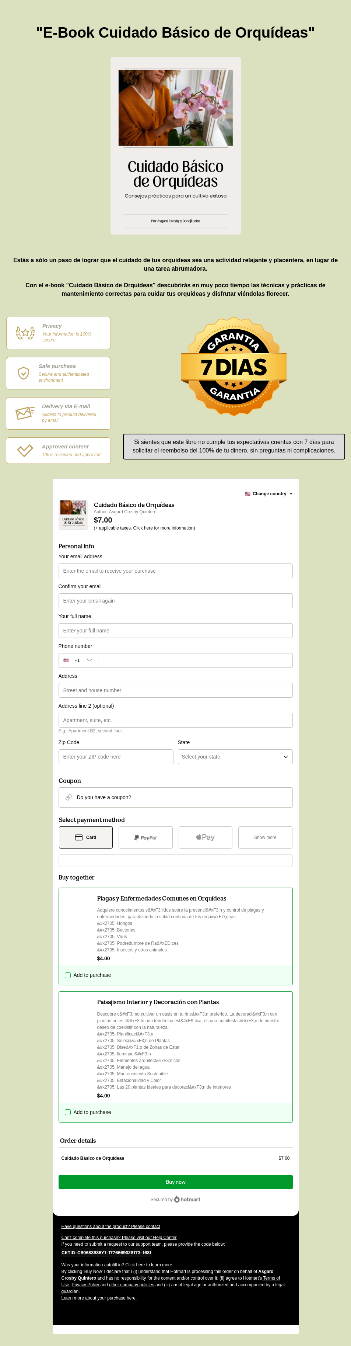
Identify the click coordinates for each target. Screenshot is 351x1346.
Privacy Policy (85, 1284)
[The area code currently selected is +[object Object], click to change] (78, 660)
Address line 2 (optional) (86, 706)
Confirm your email (80, 586)
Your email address (80, 556)
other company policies (131, 1284)
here (131, 1298)
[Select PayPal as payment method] (145, 837)
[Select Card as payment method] (86, 837)
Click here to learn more (148, 1264)
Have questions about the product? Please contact (111, 1226)
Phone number (75, 646)
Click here (143, 528)
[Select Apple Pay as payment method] (205, 837)
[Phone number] (195, 660)
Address (68, 676)
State (184, 742)
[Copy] (106, 1252)
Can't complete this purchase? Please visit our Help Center (119, 1237)
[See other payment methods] (265, 837)
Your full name (75, 616)
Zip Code (69, 742)
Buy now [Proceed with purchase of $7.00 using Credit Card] (176, 1182)
